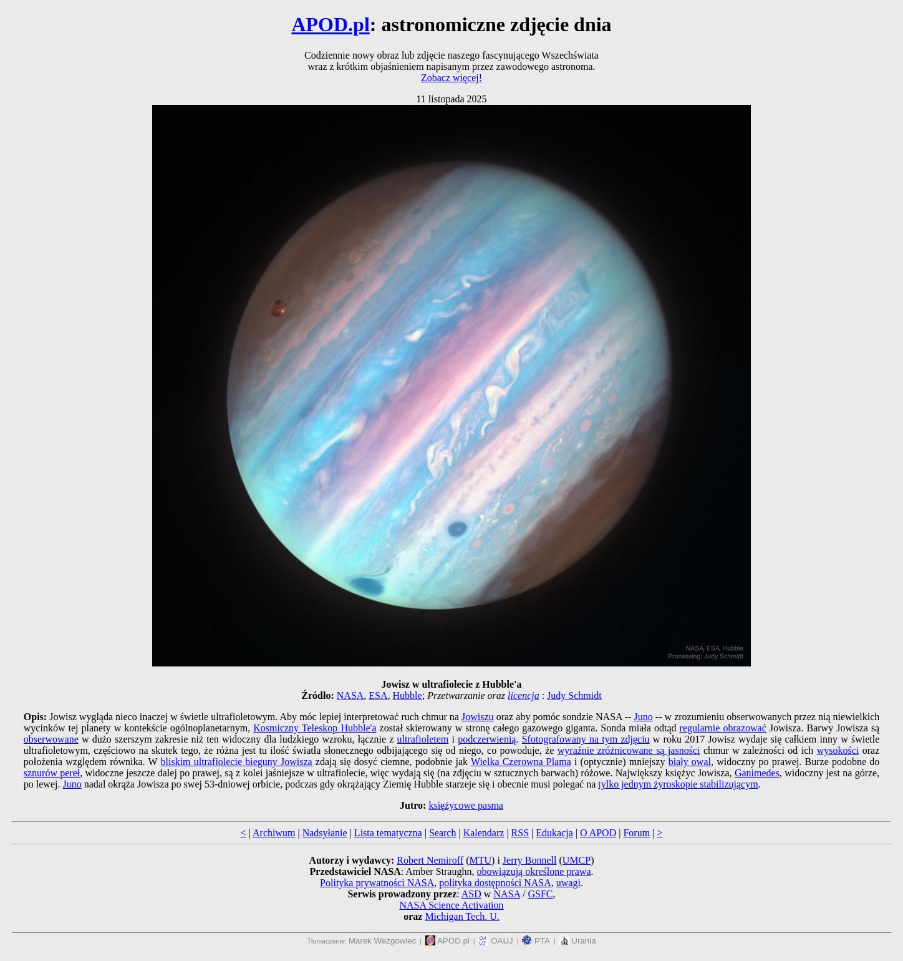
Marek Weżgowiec (383, 940)
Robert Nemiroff (430, 860)
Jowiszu (477, 716)
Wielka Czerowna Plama (521, 761)
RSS (520, 832)
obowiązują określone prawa (533, 871)
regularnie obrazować (723, 728)
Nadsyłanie (324, 832)
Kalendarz (484, 832)
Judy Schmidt (574, 695)
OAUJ (495, 940)
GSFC (540, 894)
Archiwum (274, 832)
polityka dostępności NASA (495, 882)
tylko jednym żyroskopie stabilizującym (678, 784)
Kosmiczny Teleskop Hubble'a (314, 728)
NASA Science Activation (451, 905)
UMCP (577, 860)
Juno (643, 716)
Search (442, 832)
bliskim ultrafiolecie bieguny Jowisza (236, 761)
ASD (471, 894)
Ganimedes (757, 773)
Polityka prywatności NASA (377, 882)
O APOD (598, 832)
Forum (636, 832)
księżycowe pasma (465, 805)
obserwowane (51, 739)
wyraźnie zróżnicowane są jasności (629, 750)
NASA (350, 695)
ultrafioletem (423, 739)
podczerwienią (487, 739)
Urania (577, 940)
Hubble (407, 695)
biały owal (690, 761)
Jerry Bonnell (530, 860)
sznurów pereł (52, 773)
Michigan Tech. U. (462, 916)
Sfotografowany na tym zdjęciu (586, 739)
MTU (480, 860)
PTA (536, 940)
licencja (523, 695)
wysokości (838, 750)
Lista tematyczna (388, 832)
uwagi (568, 882)
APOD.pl (330, 24)
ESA (378, 695)
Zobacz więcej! (451, 77)
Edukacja (554, 832)
